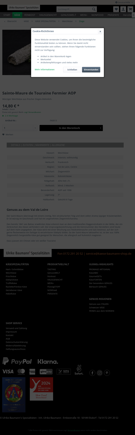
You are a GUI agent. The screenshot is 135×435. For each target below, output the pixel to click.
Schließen (72, 69)
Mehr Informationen (45, 69)
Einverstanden (91, 69)
